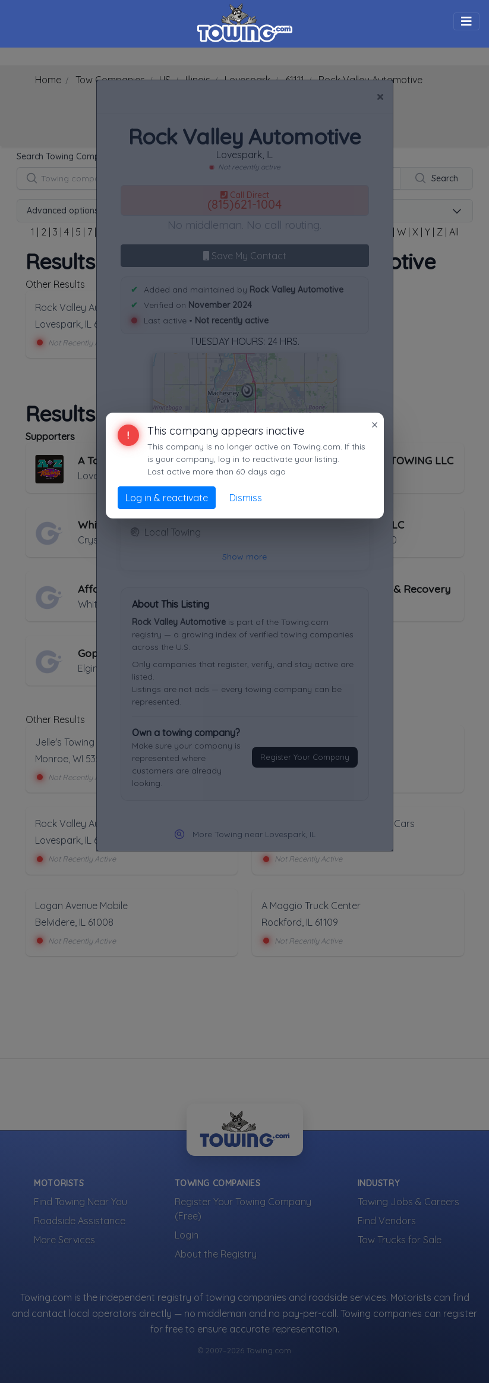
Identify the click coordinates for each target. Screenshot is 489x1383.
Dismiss (245, 498)
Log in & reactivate (166, 498)
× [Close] (374, 424)
